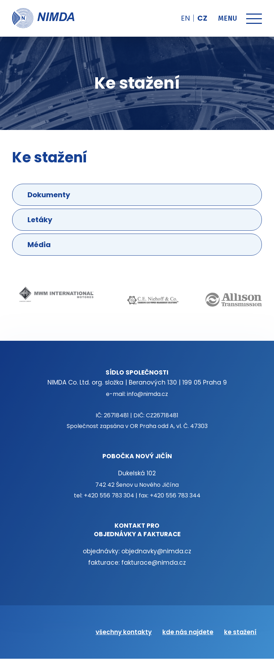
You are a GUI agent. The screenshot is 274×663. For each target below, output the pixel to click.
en (185, 18)
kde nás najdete (187, 632)
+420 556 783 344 (175, 495)
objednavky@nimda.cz (156, 551)
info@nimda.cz (147, 394)
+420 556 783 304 (109, 495)
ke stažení (240, 632)
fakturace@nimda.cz (153, 562)
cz (202, 18)
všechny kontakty (124, 632)
